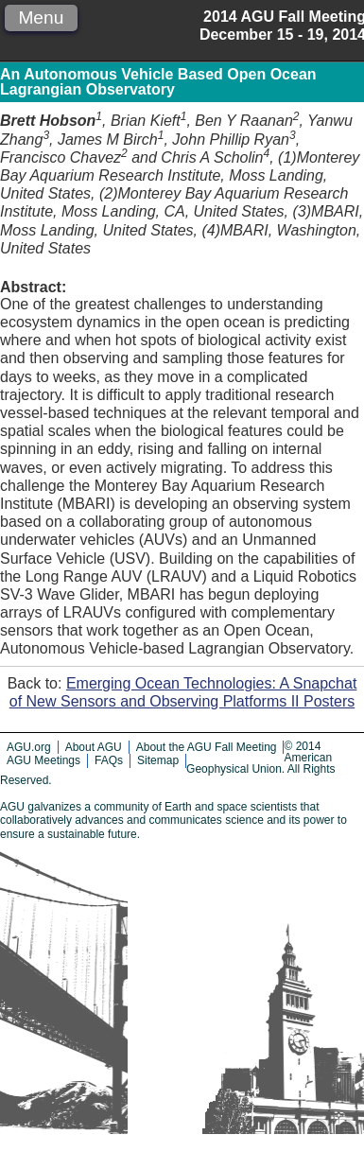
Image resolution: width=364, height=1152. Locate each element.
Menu (40, 17)
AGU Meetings (43, 760)
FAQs (109, 760)
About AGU (93, 747)
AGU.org (29, 747)
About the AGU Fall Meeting (206, 747)
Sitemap (158, 760)
